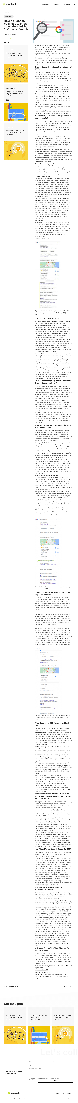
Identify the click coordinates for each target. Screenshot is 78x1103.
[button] (4, 38)
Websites (57, 4)
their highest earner (64, 333)
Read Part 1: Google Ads (42, 972)
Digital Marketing (45, 4)
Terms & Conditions (18, 1099)
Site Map (24, 1099)
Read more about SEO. (41, 970)
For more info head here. (42, 239)
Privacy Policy (31, 1080)
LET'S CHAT (67, 4)
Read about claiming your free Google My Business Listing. (53, 794)
